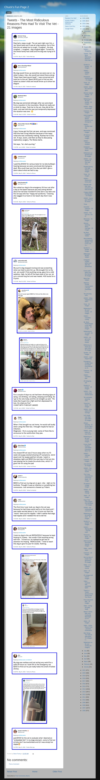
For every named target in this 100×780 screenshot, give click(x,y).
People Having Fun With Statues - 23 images (88, 169)
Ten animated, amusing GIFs (88, 399)
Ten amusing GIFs (87, 294)
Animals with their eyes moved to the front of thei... (88, 187)
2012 (84, 694)
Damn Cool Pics (70, 26)
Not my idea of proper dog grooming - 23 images (88, 559)
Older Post (57, 772)
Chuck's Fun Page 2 (16, 7)
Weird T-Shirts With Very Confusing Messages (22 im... (88, 615)
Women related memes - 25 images (88, 94)
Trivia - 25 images (87, 83)
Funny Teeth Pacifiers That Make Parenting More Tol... (87, 448)
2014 (84, 689)
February (87, 664)
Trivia (85, 204)
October (86, 40)
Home (8, 12)
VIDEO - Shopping (87, 50)
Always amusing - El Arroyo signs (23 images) (88, 425)
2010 (84, 700)
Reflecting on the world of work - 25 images (88, 516)
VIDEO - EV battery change (87, 491)
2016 (84, 683)
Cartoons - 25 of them (88, 371)
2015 (84, 686)
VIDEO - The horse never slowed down (88, 393)
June (85, 653)
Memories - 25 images (88, 219)
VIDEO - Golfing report (86, 72)
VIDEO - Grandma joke (87, 376)
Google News (69, 28)
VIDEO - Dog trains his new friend (88, 432)
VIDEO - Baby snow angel (88, 107)
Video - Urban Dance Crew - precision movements (88, 628)
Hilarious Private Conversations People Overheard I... (88, 287)
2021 (84, 670)
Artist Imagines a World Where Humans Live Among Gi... (88, 119)
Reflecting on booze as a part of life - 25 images (88, 347)
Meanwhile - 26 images (88, 131)
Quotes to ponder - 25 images (88, 66)
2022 (84, 29)
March (86, 661)
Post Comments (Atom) (22, 776)
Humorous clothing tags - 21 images (88, 78)
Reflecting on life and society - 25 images (88, 101)
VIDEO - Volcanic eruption (87, 142)
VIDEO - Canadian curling (87, 317)
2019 (84, 675)
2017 (84, 681)
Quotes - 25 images (87, 353)
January (86, 667)
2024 (84, 23)
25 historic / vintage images (87, 136)
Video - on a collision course (87, 566)
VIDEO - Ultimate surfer (87, 455)
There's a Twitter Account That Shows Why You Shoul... (88, 594)
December (87, 31)
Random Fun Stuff (70, 18)
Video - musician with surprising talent (87, 584)
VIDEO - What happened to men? (88, 299)
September (87, 42)
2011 (84, 697)
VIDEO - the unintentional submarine (88, 509)
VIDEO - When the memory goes (88, 88)
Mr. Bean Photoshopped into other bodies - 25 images (88, 325)
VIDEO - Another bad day (88, 126)
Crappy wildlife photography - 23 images (88, 193)
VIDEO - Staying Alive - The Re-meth (88, 529)
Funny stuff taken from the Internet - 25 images (88, 273)
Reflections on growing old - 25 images (88, 154)
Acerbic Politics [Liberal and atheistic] (70, 22)
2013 (84, 692)
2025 (84, 21)
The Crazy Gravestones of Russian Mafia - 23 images (88, 478)
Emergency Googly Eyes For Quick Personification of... (88, 365)
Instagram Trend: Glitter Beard (88, 148)
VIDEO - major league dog (88, 358)
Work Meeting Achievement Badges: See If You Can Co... (88, 242)
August (86, 47)
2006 (84, 710)
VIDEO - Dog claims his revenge (88, 411)
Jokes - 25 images (87, 496)
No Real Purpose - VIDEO (87, 234)
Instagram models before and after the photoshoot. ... (88, 264)
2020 (84, 673)
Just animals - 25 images (88, 464)
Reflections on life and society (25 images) (88, 645)
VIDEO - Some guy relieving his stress (88, 199)
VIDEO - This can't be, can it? (88, 214)
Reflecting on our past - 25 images (88, 333)
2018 (84, 678)
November (87, 35)
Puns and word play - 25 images (88, 601)
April (85, 659)
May (85, 656)
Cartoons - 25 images (88, 111)
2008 (84, 705)
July (85, 651)
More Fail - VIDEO (87, 279)
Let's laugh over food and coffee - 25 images (88, 418)
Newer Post (12, 772)
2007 (84, 708)
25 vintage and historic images (88, 576)
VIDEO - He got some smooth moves (87, 340)
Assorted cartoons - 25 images (88, 208)
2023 (84, 26)
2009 (84, 702)
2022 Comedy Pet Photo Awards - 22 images (88, 543)
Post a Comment (14, 764)
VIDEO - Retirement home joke (87, 180)
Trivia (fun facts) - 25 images (87, 405)
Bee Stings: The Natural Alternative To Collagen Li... (88, 636)
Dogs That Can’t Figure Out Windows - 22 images (88, 502)
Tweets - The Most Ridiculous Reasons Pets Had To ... (88, 58)
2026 (84, 18)
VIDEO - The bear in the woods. (87, 470)
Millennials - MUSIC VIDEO (87, 255)
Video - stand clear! (88, 549)
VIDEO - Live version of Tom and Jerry (88, 161)
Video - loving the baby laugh (88, 607)
